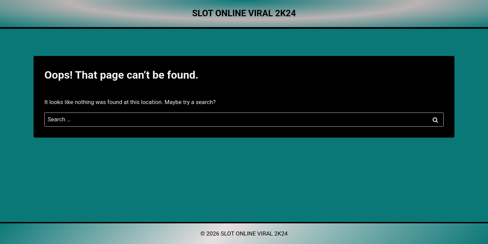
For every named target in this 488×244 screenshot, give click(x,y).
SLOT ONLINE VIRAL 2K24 (254, 233)
